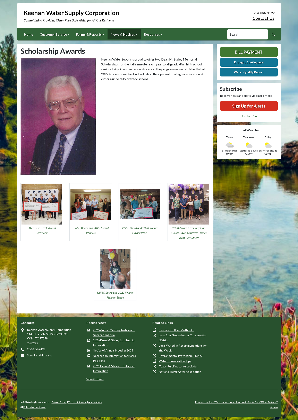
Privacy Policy (59, 402)
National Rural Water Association (180, 371)
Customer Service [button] (53, 34)
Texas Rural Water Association (178, 366)
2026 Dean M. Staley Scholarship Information (114, 342)
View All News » (95, 379)
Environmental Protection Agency (180, 355)
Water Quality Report (249, 72)
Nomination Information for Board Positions (114, 358)
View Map (32, 342)
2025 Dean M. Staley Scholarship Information (114, 368)
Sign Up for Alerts (248, 105)
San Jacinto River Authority (176, 330)
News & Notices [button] (123, 34)
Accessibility (95, 402)
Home (28, 34)
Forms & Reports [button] (89, 34)
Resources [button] (152, 34)
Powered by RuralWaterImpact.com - (236, 402)
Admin (274, 407)
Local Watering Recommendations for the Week (183, 348)
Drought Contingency (249, 62)
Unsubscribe (249, 116)
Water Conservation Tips (175, 361)
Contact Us (263, 18)
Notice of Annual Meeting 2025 (113, 350)
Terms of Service (77, 402)
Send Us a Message (39, 355)
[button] (41, 212)
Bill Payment (249, 51)
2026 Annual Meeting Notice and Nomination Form (114, 332)
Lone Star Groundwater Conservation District (183, 338)
